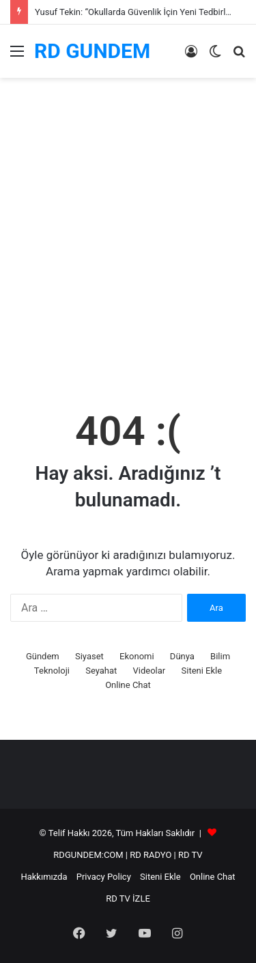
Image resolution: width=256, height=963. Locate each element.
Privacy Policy (103, 877)
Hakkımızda (43, 877)
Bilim (220, 656)
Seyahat (101, 670)
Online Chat (128, 685)
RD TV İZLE (128, 898)
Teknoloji (52, 670)
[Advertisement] (128, 254)
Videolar (149, 670)
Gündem (42, 656)
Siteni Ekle (202, 670)
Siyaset (89, 656)
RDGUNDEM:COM (88, 855)
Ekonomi (136, 656)
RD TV (190, 855)
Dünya (182, 656)
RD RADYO (150, 855)
